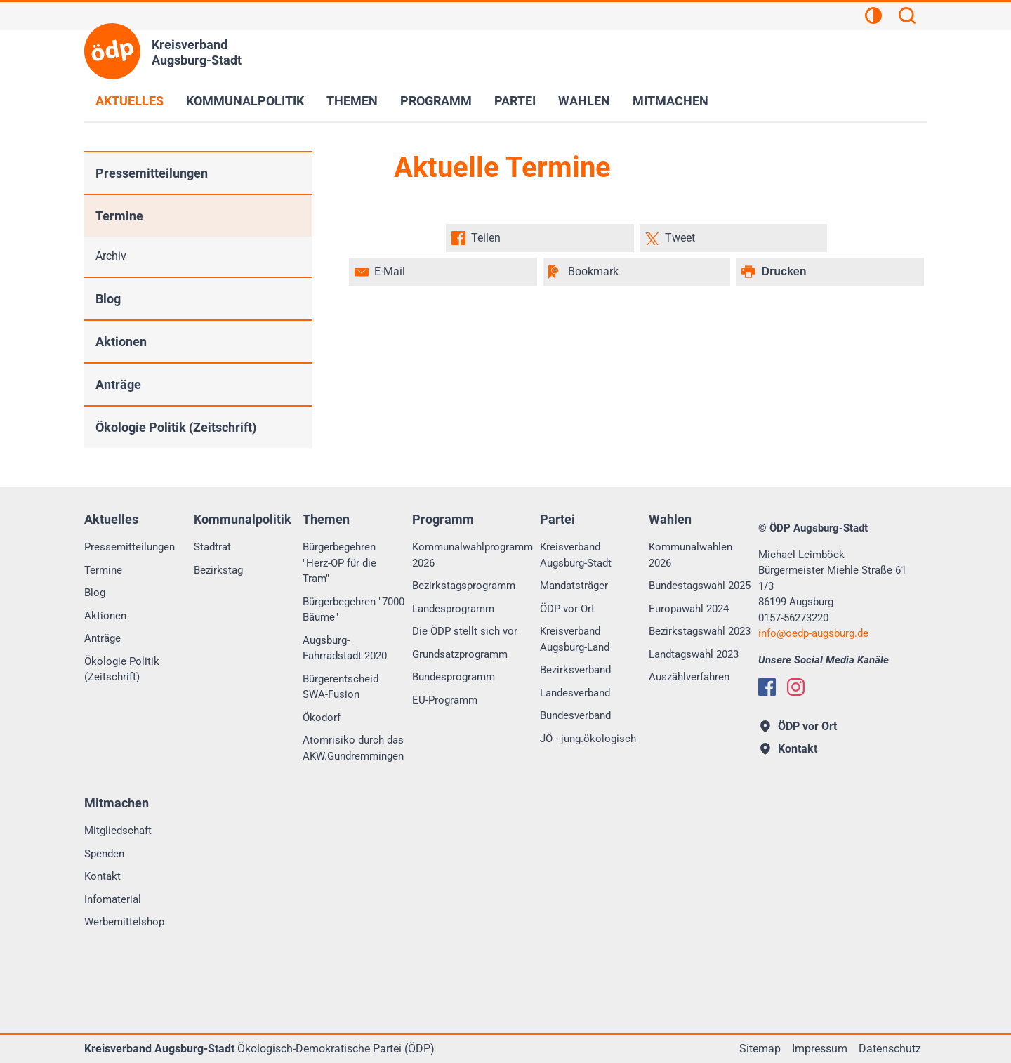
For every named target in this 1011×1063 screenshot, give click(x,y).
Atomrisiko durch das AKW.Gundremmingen (353, 748)
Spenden (104, 853)
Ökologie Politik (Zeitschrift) (175, 427)
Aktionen (121, 341)
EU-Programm (444, 700)
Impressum (819, 1048)
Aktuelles (129, 100)
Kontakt (102, 876)
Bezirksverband (575, 669)
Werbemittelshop (124, 922)
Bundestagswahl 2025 (700, 585)
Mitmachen (670, 100)
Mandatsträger (574, 585)
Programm (436, 100)
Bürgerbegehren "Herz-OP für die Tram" (339, 563)
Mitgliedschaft (118, 830)
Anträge (118, 384)
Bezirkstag (218, 570)
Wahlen (584, 100)
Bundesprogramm (453, 677)
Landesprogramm (453, 608)
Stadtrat (212, 547)
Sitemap (760, 1048)
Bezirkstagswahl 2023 (700, 631)
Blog (108, 298)
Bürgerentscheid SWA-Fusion (340, 687)
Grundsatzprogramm (460, 654)
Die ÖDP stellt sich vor (464, 631)
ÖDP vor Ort (567, 608)
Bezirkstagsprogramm (463, 585)
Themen (352, 100)
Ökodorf (322, 717)
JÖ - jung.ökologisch (588, 738)
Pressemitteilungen (151, 173)
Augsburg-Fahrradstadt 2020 (345, 648)
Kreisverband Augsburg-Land (574, 639)
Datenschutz (890, 1048)
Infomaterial (112, 899)
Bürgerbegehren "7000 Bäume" (353, 609)
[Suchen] (907, 18)
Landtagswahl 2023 (694, 654)
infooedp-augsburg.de (813, 633)
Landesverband (575, 693)
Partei (515, 100)
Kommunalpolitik (245, 100)
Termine (119, 216)
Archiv (110, 256)
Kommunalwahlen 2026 (690, 555)
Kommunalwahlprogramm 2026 (472, 555)
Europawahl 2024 (689, 608)
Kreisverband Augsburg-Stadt (576, 555)
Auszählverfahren (689, 677)
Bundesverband (575, 715)
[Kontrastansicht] (873, 18)
